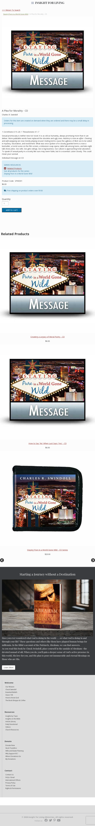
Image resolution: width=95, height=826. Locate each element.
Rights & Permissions (13, 788)
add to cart (12, 210)
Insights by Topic (11, 716)
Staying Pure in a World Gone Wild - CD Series (47, 550)
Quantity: (6, 199)
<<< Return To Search (11, 10)
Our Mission (9, 687)
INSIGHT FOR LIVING (49, 2)
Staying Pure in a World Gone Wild (15, 14)
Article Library (10, 721)
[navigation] (33, 3)
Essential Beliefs (11, 692)
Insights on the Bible (12, 719)
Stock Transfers (11, 748)
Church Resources (12, 730)
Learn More (8, 667)
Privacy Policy (10, 783)
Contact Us (9, 775)
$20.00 (47, 554)
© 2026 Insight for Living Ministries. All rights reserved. (47, 817)
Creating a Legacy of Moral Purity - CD (47, 336)
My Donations (10, 759)
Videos (8, 727)
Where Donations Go (13, 756)
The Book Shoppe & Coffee (15, 700)
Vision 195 (9, 695)
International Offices (12, 780)
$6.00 (4, 184)
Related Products (13, 168)
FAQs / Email (10, 777)
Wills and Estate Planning (14, 751)
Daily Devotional (11, 724)
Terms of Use (10, 785)
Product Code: (8, 181)
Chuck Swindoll (10, 689)
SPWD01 (18, 181)
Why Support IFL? (11, 753)
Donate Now (10, 745)
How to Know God (12, 698)
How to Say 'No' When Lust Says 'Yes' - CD (48, 443)
